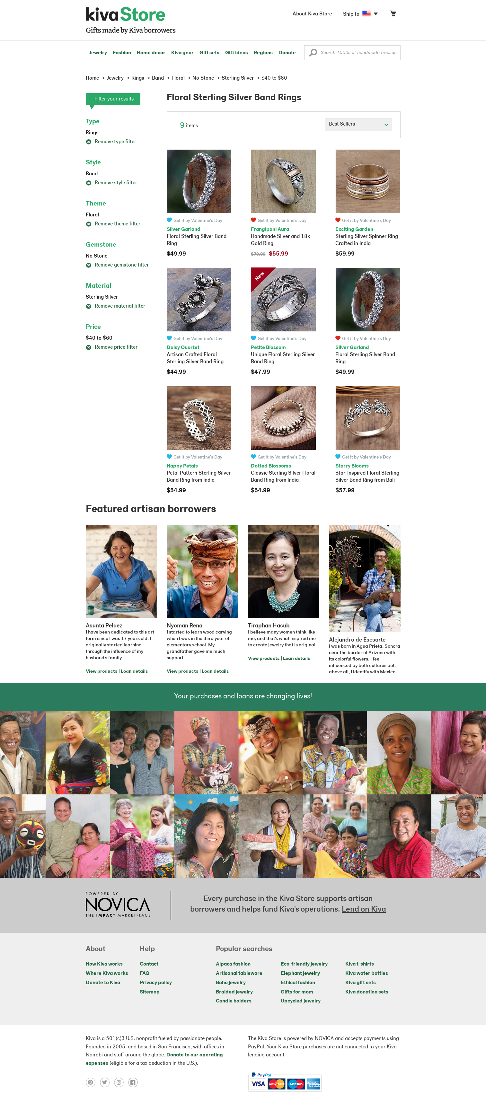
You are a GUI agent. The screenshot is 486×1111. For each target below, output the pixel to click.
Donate (287, 53)
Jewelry (98, 53)
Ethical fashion (298, 982)
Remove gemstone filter (117, 265)
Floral (92, 215)
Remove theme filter (113, 224)
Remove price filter (111, 347)
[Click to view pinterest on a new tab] (93, 1082)
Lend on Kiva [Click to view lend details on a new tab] (364, 910)
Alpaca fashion (233, 964)
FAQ (144, 973)
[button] (313, 54)
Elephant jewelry (300, 973)
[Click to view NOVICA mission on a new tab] (118, 905)
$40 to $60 (99, 338)
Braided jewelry (234, 992)
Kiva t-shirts (359, 964)
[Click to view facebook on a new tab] (134, 1082)
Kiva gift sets (360, 982)
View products (101, 671)
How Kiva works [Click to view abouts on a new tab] (104, 964)
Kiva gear (182, 53)
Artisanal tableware (239, 973)
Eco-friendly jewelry (304, 964)
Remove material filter (115, 306)
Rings (92, 133)
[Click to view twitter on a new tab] (107, 1082)
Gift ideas (236, 53)
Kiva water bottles (366, 973)
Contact (149, 964)
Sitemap (150, 992)
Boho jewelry (231, 982)
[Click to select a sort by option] (358, 124)
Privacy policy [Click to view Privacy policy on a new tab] (156, 982)
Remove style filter (111, 183)
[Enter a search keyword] (352, 52)
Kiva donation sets (366, 992)
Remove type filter (111, 141)
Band (92, 174)
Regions (263, 53)
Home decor (151, 53)
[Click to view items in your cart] (393, 15)
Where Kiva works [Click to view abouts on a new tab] (107, 973)
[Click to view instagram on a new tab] (121, 1082)
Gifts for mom (297, 992)
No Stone (96, 256)
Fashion (122, 53)
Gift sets (209, 53)
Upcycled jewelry (301, 1001)
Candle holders (234, 1001)
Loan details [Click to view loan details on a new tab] (134, 671)
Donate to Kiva (103, 982)
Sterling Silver (102, 297)
